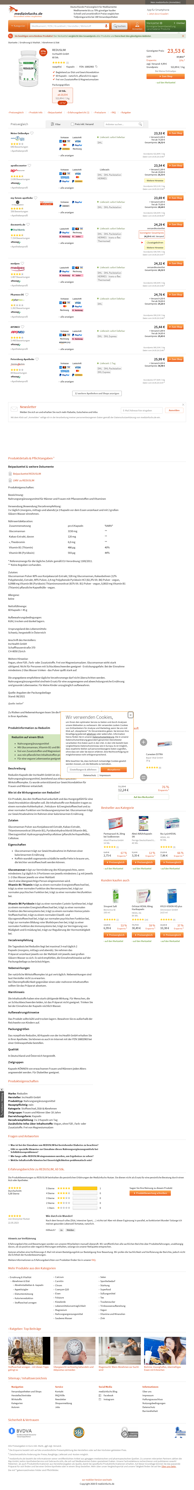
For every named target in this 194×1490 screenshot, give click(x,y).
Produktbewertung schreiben (150, 1193)
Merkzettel (153, 23)
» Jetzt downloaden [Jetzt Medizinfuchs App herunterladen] (158, 13)
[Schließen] (183, 35)
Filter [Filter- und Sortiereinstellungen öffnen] (55, 124)
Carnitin (59, 1281)
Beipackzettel (55, 112)
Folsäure (59, 1297)
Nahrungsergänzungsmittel (69, 1314)
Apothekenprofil (20, 150)
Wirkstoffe (16, 1399)
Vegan (103, 1309)
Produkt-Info (36, 112)
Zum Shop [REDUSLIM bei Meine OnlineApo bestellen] (174, 133)
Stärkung (105, 1285)
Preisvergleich (16, 112)
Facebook (106, 1395)
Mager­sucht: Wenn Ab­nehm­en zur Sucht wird (119, 1368)
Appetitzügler (21, 1289)
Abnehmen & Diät (50, 42)
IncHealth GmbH (60, 53)
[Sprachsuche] (106, 26)
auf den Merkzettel (114, 868)
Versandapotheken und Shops (26, 1391)
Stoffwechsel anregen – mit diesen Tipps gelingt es (28, 1368)
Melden (70, 1230)
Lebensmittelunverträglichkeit (70, 1305)
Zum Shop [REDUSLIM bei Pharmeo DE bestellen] (174, 294)
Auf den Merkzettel (143, 797)
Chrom (58, 1285)
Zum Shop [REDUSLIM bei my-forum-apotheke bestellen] (174, 198)
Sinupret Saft (110, 906)
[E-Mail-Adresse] (142, 410)
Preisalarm (100, 112)
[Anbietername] (121, 124)
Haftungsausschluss (152, 1399)
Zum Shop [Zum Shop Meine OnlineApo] (159, 76)
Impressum (105, 775)
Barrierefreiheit (150, 1410)
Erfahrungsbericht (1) (78, 112)
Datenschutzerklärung (103, 736)
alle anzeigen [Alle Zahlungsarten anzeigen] (67, 155)
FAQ (114, 112)
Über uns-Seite (169, 1466)
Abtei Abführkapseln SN (142, 835)
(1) (60, 62)
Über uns (146, 1391)
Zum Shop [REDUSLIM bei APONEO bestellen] (174, 326)
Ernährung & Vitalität (30, 42)
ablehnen (91, 733)
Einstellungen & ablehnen (83, 769)
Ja (61, 1230)
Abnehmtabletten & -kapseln (29, 1285)
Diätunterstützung (24, 1293)
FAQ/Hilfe (59, 1395)
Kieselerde (60, 1301)
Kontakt (59, 1391)
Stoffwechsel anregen (26, 1302)
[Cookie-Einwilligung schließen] (130, 714)
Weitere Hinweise (155, 180)
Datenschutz (89, 775)
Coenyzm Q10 (62, 1289)
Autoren (15, 1406)
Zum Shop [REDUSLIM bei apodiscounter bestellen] (174, 165)
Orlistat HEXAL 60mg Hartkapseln (142, 908)
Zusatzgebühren (155, 242)
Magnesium (61, 1309)
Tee (102, 1297)
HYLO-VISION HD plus (171, 906)
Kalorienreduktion (24, 1298)
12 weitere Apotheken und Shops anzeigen (97, 393)
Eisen (57, 1293)
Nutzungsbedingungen (153, 1403)
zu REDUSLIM (23, 480)
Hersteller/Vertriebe (21, 1395)
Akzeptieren (113, 769)
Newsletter (60, 1399)
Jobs (57, 1406)
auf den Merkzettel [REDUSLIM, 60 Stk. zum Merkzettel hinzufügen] (166, 82)
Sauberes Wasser (63, 1318)
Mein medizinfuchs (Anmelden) (165, 2)
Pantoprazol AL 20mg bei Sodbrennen (114, 835)
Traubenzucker (107, 1301)
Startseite (12, 42)
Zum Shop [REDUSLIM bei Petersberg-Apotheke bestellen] (174, 359)
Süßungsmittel (107, 1293)
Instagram (106, 1399)
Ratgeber (126, 112)
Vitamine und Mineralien (112, 1314)
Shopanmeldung (63, 1403)
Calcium (59, 1277)
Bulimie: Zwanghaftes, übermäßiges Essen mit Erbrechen (162, 1368)
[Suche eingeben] (66, 26)
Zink (102, 1318)
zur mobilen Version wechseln (97, 1479)
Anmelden (137, 26)
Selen (103, 1277)
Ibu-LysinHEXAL (168, 833)
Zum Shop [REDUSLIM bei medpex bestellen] (174, 263)
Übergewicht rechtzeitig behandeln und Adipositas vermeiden (73, 1368)
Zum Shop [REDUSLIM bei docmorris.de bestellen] (174, 224)
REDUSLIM (59, 50)
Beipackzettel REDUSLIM (27, 473)
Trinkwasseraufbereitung (112, 1305)
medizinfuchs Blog (108, 1391)
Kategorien (18, 25)
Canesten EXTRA (154, 754)
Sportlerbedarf (107, 1281)
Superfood (105, 1289)
